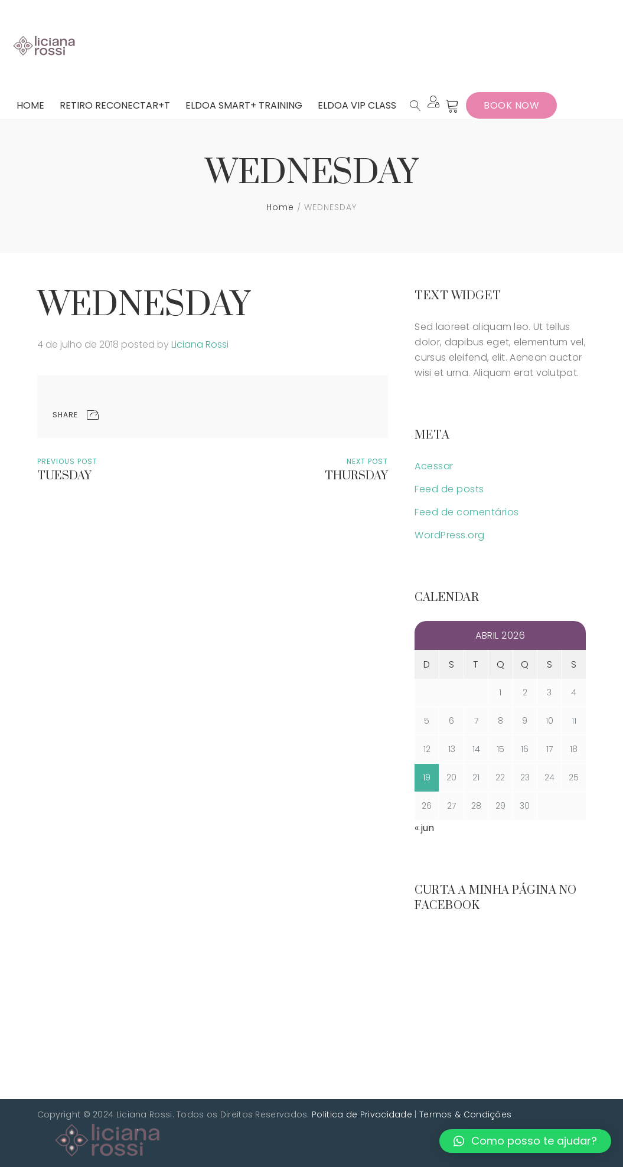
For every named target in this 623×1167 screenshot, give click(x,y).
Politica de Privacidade (362, 1114)
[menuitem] (30, 105)
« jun (424, 828)
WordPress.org (450, 535)
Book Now (511, 105)
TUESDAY (64, 476)
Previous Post (67, 461)
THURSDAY (356, 476)
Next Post (367, 461)
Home (280, 207)
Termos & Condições (465, 1114)
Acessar (434, 466)
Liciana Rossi (200, 344)
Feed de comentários (467, 512)
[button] (525, 1141)
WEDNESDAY (143, 305)
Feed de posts (449, 489)
